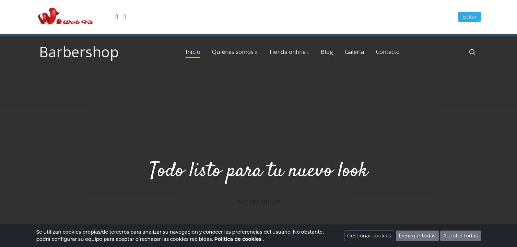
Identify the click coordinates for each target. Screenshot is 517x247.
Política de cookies (238, 239)
